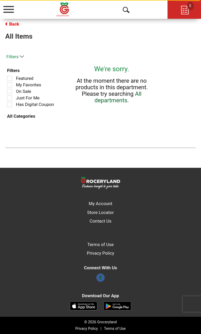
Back (12, 24)
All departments (118, 97)
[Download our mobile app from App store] (83, 305)
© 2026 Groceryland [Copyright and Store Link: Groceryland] (100, 322)
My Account (100, 203)
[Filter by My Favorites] (9, 84)
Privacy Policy (100, 253)
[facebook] (100, 279)
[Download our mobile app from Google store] (117, 305)
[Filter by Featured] (9, 78)
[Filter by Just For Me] (9, 98)
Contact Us (100, 221)
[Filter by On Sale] (9, 91)
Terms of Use (100, 244)
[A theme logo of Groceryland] (68, 9)
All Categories (21, 116)
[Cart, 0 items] (184, 9)
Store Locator (100, 212)
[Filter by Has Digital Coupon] (9, 104)
